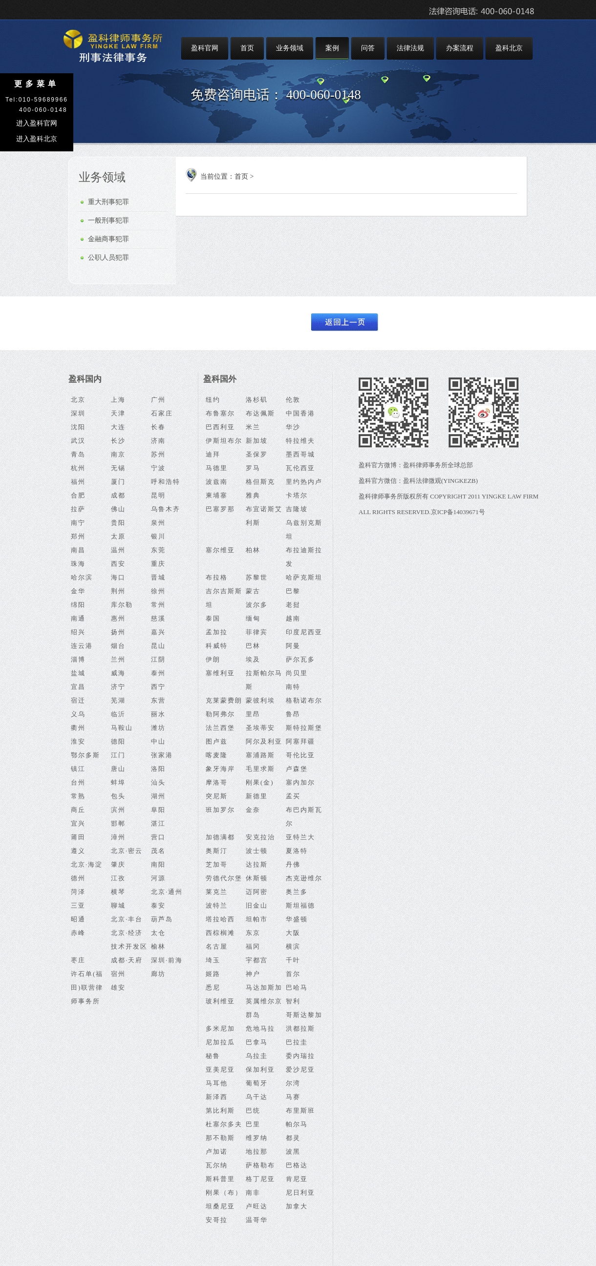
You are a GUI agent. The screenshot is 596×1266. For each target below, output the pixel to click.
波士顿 (257, 850)
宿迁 (78, 700)
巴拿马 (257, 1042)
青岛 (78, 454)
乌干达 (257, 1096)
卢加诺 (217, 1151)
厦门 (118, 481)
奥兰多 (297, 891)
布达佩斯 (260, 413)
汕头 (158, 782)
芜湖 (118, 700)
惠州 (118, 618)
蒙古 (253, 591)
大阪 (293, 932)
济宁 (118, 686)
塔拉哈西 (220, 919)
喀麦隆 (217, 755)
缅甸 (253, 618)
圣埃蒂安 (260, 727)
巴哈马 (297, 987)
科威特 (217, 645)
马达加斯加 (264, 987)
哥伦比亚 (300, 755)
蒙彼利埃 (260, 700)
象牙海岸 (220, 768)
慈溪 (158, 618)
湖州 (158, 796)
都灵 (293, 1137)
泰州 (158, 673)
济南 (158, 440)
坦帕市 (257, 919)
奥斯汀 (217, 850)
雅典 (253, 495)
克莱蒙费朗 (224, 700)
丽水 (158, 714)
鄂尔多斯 (85, 755)
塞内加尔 (300, 782)
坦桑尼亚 (220, 1206)
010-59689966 (43, 99)
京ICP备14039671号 (458, 512)
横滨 (293, 946)
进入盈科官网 (36, 123)
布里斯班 (300, 1110)
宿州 (118, 973)
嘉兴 (158, 632)
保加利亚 (260, 1069)
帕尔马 (297, 1124)
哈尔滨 (82, 577)
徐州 (158, 591)
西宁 (158, 686)
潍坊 (158, 727)
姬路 (213, 973)
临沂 (118, 714)
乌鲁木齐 (165, 509)
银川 (158, 536)
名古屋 (217, 946)
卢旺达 (257, 1206)
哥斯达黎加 (304, 1014)
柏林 (253, 550)
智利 (293, 1001)
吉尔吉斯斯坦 (224, 597)
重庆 (158, 563)
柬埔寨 (217, 495)
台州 (78, 782)
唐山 (118, 768)
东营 (158, 700)
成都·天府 (127, 960)
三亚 (78, 905)
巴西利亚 (220, 427)
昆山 (158, 645)
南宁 (78, 522)
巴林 (253, 645)
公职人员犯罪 (108, 257)
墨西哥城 (300, 454)
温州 (118, 550)
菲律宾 (257, 632)
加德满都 (220, 837)
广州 (158, 399)
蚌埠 (118, 782)
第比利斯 (220, 1110)
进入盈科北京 (36, 139)
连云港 (82, 645)
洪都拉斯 (300, 1028)
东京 (253, 932)
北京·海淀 (87, 864)
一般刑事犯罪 (108, 220)
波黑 (293, 1151)
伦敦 (293, 399)
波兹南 (217, 481)
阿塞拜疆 (300, 741)
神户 (253, 973)
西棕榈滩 (220, 932)
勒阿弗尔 (220, 714)
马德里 (217, 468)
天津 (118, 413)
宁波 (158, 468)
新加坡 (257, 440)
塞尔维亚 (220, 550)
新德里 (257, 796)
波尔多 (257, 604)
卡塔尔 (297, 495)
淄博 (78, 659)
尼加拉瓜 (220, 1042)
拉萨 (78, 509)
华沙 (293, 427)
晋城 (158, 577)
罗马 (253, 468)
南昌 (78, 550)
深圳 (78, 413)
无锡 (118, 468)
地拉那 (257, 1151)
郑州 (78, 536)
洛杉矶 (257, 399)
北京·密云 (127, 850)
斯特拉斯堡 (304, 727)
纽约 (213, 399)
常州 (158, 604)
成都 (118, 495)
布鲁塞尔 (220, 413)
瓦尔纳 (217, 1165)
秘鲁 (213, 1055)
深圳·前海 (167, 960)
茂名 (158, 850)
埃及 (253, 659)
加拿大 (297, 1206)
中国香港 (300, 413)
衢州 (78, 727)
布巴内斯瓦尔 (304, 816)
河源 (158, 878)
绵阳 (78, 604)
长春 (158, 427)
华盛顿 (297, 919)
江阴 (158, 659)
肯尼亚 (297, 1179)
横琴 (118, 891)
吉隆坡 (297, 509)
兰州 (118, 659)
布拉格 (217, 577)
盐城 (78, 673)
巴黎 (293, 591)
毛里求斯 (260, 768)
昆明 (158, 495)
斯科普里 (220, 1179)
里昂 (253, 714)
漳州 (118, 837)
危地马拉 (260, 1028)
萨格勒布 (260, 1165)
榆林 (158, 946)
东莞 (158, 550)
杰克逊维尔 (304, 878)
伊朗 (213, 659)
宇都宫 (257, 960)
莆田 (78, 837)
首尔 (293, 973)
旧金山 (257, 905)
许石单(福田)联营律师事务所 (87, 987)
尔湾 (293, 1083)
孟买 (293, 796)
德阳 (118, 741)
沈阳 (78, 427)
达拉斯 (257, 864)
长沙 (118, 440)
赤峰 (78, 932)
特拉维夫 (300, 440)
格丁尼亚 (260, 1179)
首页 (241, 176)
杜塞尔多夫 (224, 1124)
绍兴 (78, 632)
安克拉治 (260, 837)
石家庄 (162, 413)
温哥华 (257, 1220)
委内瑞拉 (300, 1055)
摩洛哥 (217, 782)
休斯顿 (257, 878)
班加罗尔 (220, 809)
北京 (78, 399)
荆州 (118, 591)
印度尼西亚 (304, 632)
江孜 (118, 878)
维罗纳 (257, 1137)
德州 (78, 878)
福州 (78, 481)
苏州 (158, 454)
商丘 (78, 809)
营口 (158, 837)
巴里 (253, 1124)
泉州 (158, 522)
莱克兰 (217, 891)
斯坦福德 (300, 905)
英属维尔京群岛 (264, 1007)
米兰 (253, 427)
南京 (118, 454)
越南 (293, 618)
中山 (158, 741)
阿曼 (293, 645)
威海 (118, 673)
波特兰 (217, 905)
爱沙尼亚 (300, 1069)
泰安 (158, 905)
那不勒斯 (220, 1137)
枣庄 (78, 960)
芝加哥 (217, 864)
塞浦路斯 (260, 755)
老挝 (293, 604)
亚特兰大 (300, 837)
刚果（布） (224, 1192)
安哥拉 (217, 1220)
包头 (118, 796)
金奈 (253, 809)
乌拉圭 (257, 1055)
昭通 (78, 919)
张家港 (162, 755)
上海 (118, 399)
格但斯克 (260, 481)
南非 (253, 1192)
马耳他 (217, 1083)
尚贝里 (297, 673)
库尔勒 (122, 604)
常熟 (78, 796)
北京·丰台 (127, 919)
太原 (118, 536)
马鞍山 (122, 727)
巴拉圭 (297, 1042)
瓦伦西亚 (300, 468)
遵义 (78, 850)
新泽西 (217, 1096)
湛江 (158, 823)
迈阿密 (257, 891)
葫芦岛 (162, 919)
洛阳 (158, 768)
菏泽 (78, 891)
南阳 (158, 864)
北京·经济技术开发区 (129, 939)
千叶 (293, 960)
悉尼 (213, 987)
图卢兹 (217, 741)
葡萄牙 (257, 1083)
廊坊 (158, 973)
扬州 (118, 632)
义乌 (78, 714)
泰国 (213, 618)
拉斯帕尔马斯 (264, 679)
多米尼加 (220, 1028)
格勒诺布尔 (304, 700)
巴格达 (297, 1165)
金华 (78, 591)
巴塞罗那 (220, 509)
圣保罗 (257, 454)
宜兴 (78, 823)
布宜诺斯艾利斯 (264, 515)
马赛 (293, 1096)
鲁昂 (293, 714)
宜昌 (78, 686)
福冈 (253, 946)
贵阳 (118, 522)
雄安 (118, 987)
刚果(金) (260, 782)
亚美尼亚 (220, 1069)
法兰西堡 (220, 727)
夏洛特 (297, 850)
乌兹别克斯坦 (304, 529)
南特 (293, 686)
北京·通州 (167, 891)
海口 (118, 577)
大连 (118, 427)
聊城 (118, 905)
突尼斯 (217, 796)
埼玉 (213, 960)
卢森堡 (297, 768)
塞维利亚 (220, 673)
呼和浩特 (165, 481)
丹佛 (293, 864)
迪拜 (213, 454)
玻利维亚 (220, 1001)
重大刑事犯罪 (108, 202)
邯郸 (118, 823)
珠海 (78, 563)
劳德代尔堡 (224, 878)
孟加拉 (217, 632)
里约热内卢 (304, 481)
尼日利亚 (300, 1192)
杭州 (78, 468)
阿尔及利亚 (264, 741)
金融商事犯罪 (108, 239)
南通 (78, 618)
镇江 (78, 768)
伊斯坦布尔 (224, 440)
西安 (118, 563)
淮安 (78, 741)
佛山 (118, 509)
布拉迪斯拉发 (304, 556)
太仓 (158, 932)
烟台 (118, 645)
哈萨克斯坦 (304, 577)
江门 (118, 755)
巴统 (253, 1110)
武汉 (78, 440)
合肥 (78, 495)
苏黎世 (257, 577)
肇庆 (118, 864)
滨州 (118, 809)
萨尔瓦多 (300, 659)
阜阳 (158, 809)
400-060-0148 (323, 94)
